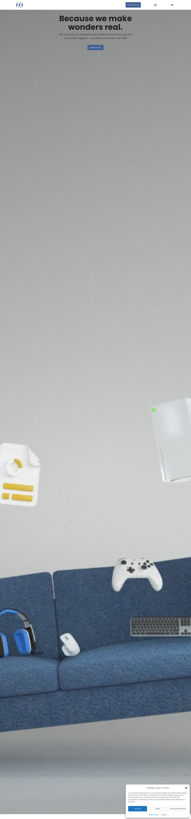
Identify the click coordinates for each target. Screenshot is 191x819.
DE (172, 5)
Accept (137, 808)
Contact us (133, 4)
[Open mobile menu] (155, 5)
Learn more (95, 47)
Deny (157, 808)
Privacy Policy (154, 814)
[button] (186, 788)
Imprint (164, 814)
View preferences (178, 808)
